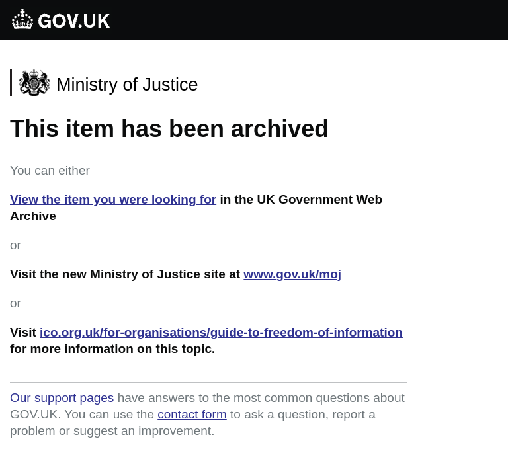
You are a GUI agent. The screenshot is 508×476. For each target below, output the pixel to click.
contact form (192, 414)
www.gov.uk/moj (292, 274)
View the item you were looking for (113, 199)
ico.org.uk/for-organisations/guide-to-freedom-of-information (221, 332)
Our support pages (62, 398)
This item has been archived (169, 128)
